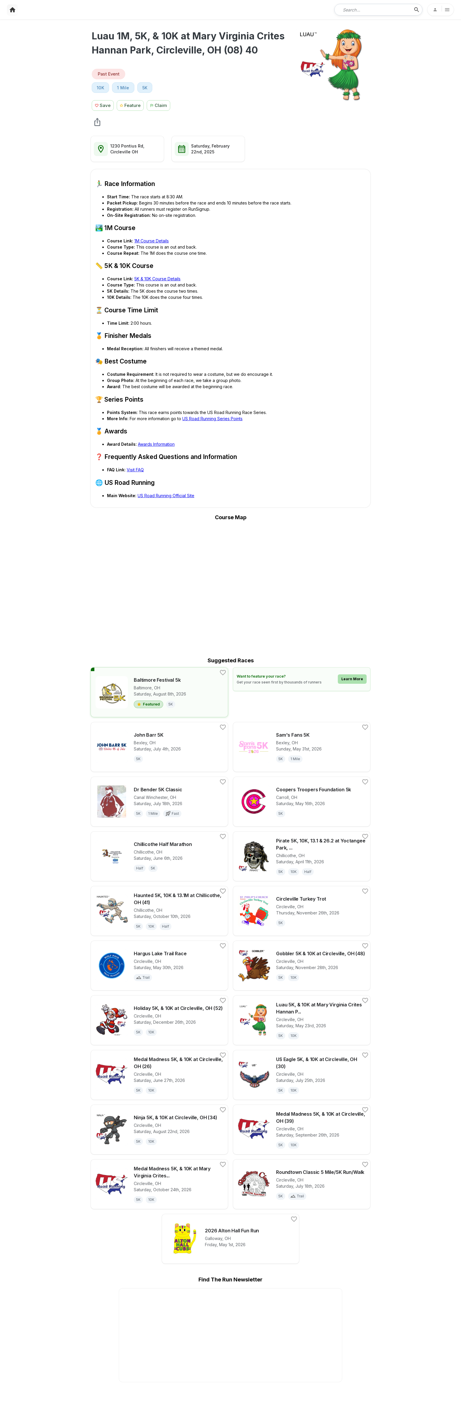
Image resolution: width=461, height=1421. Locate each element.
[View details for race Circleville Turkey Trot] (301, 911)
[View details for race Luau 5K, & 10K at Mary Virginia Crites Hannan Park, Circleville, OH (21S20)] (301, 1020)
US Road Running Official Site (166, 495)
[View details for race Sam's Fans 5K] (301, 747)
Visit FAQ (135, 469)
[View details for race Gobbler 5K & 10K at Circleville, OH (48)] (301, 965)
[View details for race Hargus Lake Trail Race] (159, 965)
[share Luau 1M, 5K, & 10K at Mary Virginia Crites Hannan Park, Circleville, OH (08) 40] (97, 122)
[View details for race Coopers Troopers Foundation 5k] (301, 801)
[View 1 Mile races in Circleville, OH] (123, 87)
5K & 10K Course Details (157, 278)
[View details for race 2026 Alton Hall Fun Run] (230, 1239)
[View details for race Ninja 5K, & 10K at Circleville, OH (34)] (159, 1129)
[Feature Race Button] (130, 105)
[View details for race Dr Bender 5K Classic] (159, 801)
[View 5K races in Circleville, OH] (145, 87)
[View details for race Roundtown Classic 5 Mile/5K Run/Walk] (301, 1184)
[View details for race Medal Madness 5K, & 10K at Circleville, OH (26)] (159, 1075)
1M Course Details (151, 240)
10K (100, 87)
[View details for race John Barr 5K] (159, 747)
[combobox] (374, 9)
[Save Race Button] (103, 105)
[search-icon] (416, 10)
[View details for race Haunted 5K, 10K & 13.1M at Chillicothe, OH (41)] (159, 911)
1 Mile (123, 87)
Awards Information (156, 444)
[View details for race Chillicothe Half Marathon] (159, 856)
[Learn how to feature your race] (301, 679)
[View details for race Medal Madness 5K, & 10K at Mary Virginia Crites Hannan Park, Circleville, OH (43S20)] (159, 1184)
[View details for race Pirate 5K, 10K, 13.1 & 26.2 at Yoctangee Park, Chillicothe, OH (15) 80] (301, 856)
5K (145, 87)
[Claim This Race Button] (160, 105)
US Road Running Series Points (212, 418)
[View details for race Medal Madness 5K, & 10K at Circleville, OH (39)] (301, 1129)
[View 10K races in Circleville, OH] (100, 87)
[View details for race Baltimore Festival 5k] (159, 692)
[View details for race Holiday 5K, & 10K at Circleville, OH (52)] (159, 1020)
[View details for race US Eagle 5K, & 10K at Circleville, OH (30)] (301, 1075)
